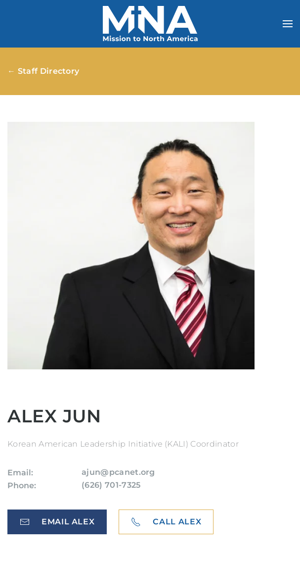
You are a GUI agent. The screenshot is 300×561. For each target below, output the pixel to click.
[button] (288, 24)
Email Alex (57, 522)
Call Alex (166, 522)
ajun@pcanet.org (118, 472)
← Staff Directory (43, 71)
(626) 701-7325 (111, 485)
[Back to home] (150, 24)
